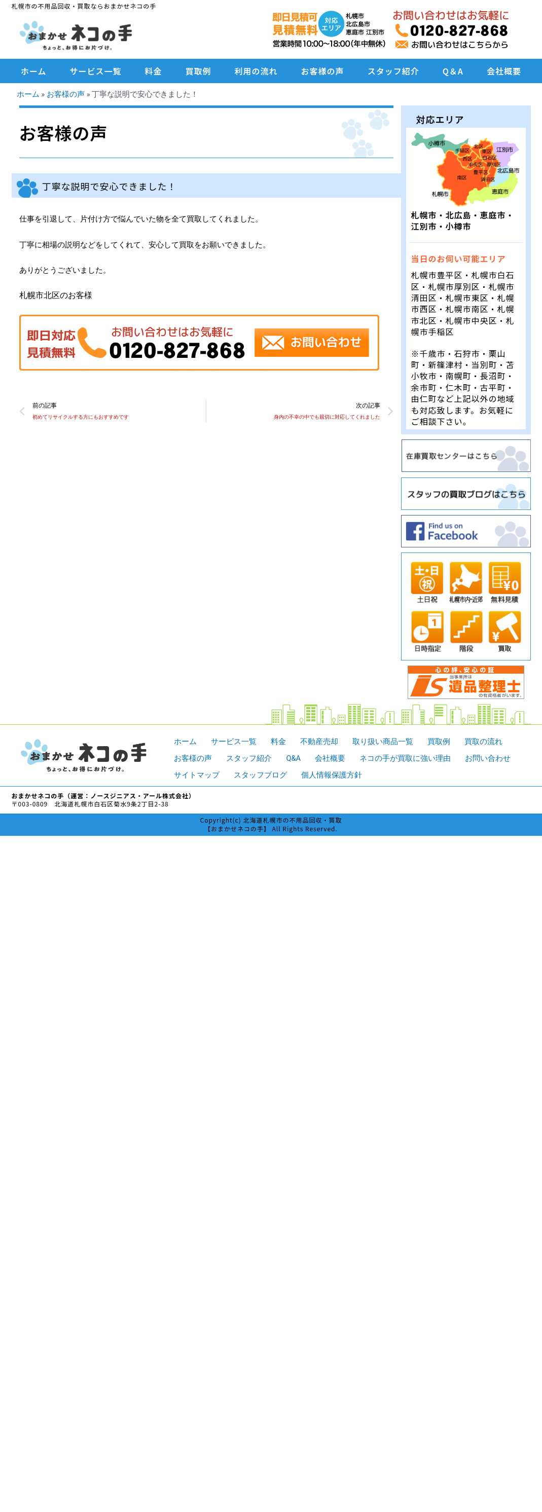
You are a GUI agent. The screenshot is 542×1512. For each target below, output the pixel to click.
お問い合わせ (488, 757)
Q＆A (453, 71)
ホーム (34, 71)
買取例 (198, 71)
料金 (153, 71)
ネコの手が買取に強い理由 (405, 757)
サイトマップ (197, 774)
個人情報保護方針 (331, 774)
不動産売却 (319, 741)
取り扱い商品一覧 (382, 741)
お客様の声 (322, 71)
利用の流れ (256, 71)
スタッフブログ (260, 774)
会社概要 (504, 71)
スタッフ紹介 (393, 71)
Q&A (293, 757)
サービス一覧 (96, 71)
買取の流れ (483, 741)
